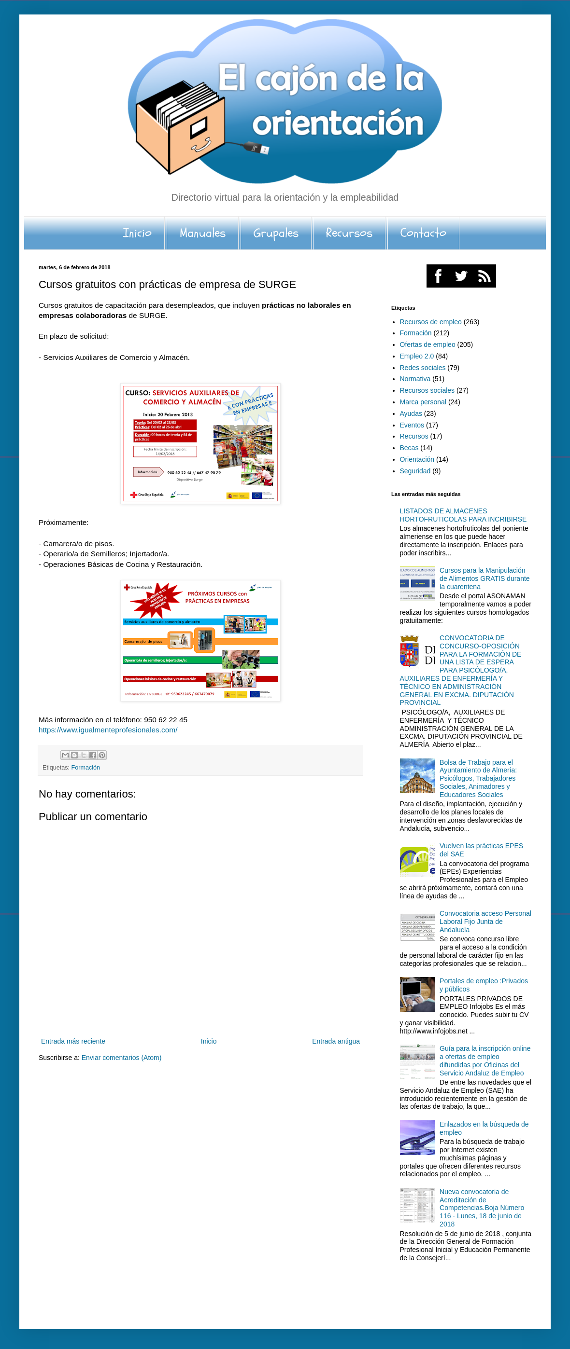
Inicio (137, 233)
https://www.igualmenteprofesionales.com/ (108, 730)
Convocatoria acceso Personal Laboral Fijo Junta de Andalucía (485, 921)
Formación (85, 767)
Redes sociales (423, 368)
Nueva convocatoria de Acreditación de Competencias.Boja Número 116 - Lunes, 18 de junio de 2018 (482, 1208)
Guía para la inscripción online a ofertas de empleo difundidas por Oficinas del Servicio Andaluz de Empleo (485, 1060)
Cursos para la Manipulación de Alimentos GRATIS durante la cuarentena (485, 578)
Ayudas (411, 413)
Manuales (203, 233)
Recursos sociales (427, 390)
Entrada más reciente (73, 1041)
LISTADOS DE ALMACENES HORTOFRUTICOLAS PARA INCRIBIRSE (463, 515)
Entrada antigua (336, 1041)
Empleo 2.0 (417, 356)
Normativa (415, 379)
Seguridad (415, 471)
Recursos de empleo (431, 322)
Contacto (423, 233)
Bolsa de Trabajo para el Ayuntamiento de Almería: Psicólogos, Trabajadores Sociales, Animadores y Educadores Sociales (478, 778)
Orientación (417, 459)
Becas (409, 448)
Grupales (276, 233)
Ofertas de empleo (428, 344)
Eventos (412, 425)
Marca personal (423, 402)
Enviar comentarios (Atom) (122, 1057)
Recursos (349, 233)
